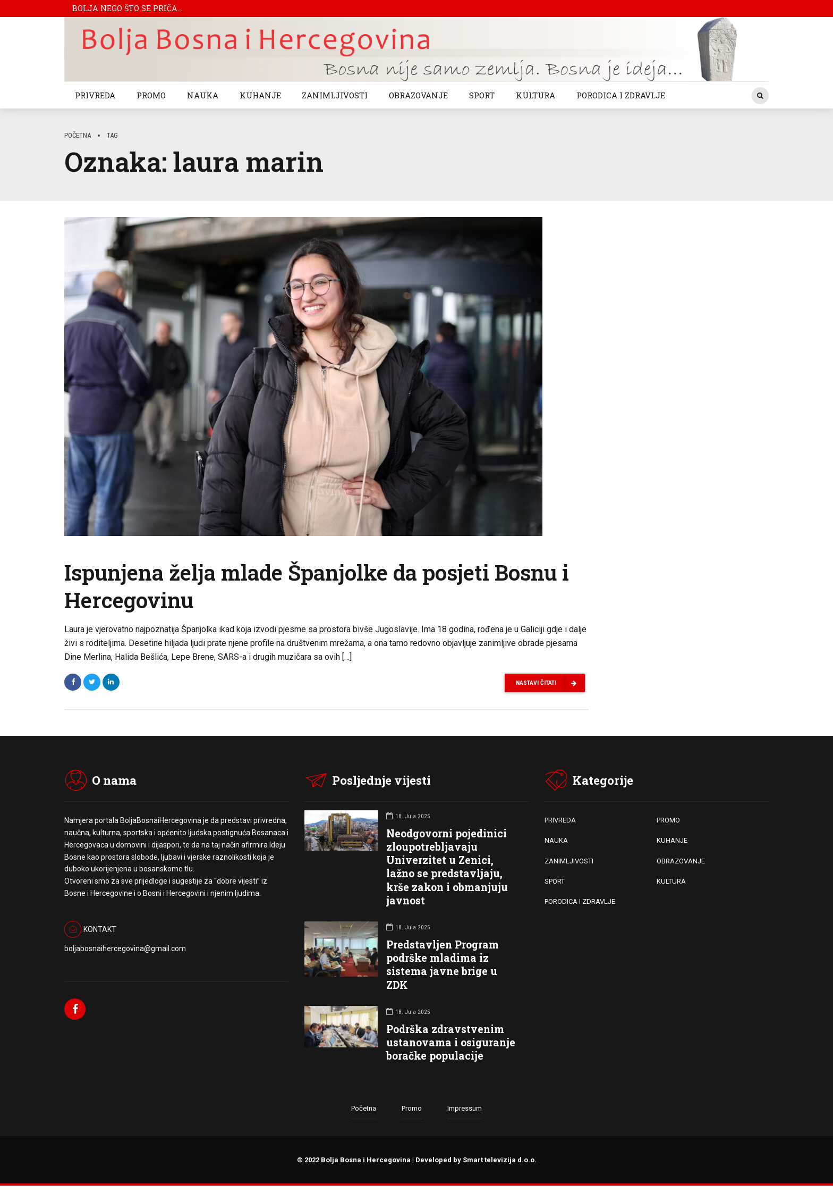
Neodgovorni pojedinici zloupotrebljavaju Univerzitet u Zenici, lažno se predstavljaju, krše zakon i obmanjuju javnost (447, 867)
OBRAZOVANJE (418, 95)
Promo (412, 1109)
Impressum (464, 1109)
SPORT (482, 95)
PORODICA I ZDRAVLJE (620, 95)
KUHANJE (260, 95)
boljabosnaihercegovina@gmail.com (125, 949)
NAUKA (202, 95)
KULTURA (535, 95)
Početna (77, 135)
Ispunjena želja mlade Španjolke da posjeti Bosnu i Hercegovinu (316, 586)
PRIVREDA (95, 95)
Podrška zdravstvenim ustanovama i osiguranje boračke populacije (450, 1043)
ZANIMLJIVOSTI (335, 95)
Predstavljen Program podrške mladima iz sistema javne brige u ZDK (442, 965)
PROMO (151, 95)
